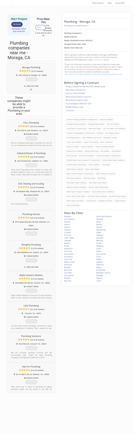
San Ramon (68, 256)
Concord (67, 230)
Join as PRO (119, 3)
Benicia (99, 224)
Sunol (98, 256)
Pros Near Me (31, 416)
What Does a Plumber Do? (76, 90)
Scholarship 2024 (94, 413)
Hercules (99, 238)
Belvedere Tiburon (103, 273)
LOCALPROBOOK (23, 3)
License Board (98, 60)
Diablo (98, 232)
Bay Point (67, 281)
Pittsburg (99, 246)
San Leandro (69, 254)
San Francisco (69, 219)
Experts (56, 416)
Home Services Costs (34, 413)
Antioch (67, 224)
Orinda (99, 243)
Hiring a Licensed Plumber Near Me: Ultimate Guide (85, 86)
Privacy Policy (93, 416)
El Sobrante (100, 270)
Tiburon (99, 278)
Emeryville (68, 265)
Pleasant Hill (101, 230)
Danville (67, 222)
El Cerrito (67, 235)
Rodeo (98, 251)
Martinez (99, 240)
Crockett (67, 232)
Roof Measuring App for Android (65, 424)
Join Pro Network (60, 413)
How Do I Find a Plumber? (75, 93)
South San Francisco (104, 216)
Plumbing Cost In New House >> (76, 26)
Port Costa (68, 251)
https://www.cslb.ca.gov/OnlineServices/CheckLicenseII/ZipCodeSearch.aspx (93, 74)
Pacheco (67, 278)
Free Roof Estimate (33, 421)
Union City (68, 259)
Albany (98, 267)
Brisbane (67, 216)
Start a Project (98, 3)
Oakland (99, 262)
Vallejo (98, 259)
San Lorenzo (101, 254)
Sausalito (99, 275)
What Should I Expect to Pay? (77, 100)
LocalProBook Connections (97, 421)
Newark (67, 243)
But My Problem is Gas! (74, 107)
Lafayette (67, 240)
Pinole (66, 246)
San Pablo (68, 273)
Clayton (99, 227)
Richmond (68, 270)
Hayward (99, 235)
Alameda (99, 219)
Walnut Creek (69, 262)
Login (109, 3)
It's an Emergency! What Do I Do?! (78, 103)
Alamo (98, 222)
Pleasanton (68, 248)
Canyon (67, 227)
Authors (91, 419)
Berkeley (67, 267)
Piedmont (100, 265)
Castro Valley (69, 238)
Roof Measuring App (61, 419)
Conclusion (70, 110)
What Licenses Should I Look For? (78, 97)
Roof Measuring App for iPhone (64, 421)
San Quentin (69, 275)
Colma (98, 281)
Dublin (98, 248)
